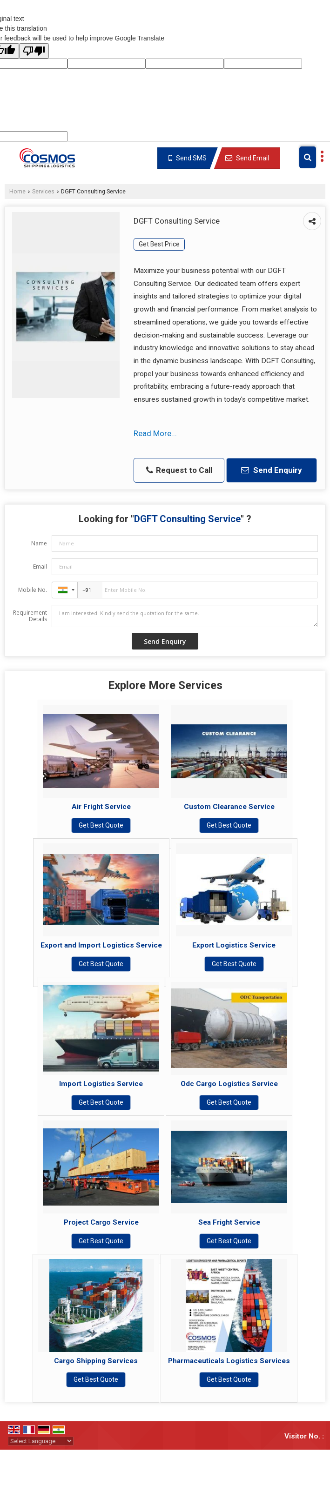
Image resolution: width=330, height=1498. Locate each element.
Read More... (155, 433)
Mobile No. (32, 590)
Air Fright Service (101, 806)
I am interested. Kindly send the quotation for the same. (185, 616)
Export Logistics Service (234, 945)
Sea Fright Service (229, 1222)
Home (17, 191)
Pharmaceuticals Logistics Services (229, 1361)
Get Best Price (159, 244)
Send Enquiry (271, 470)
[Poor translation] (34, 51)
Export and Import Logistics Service (101, 945)
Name (39, 543)
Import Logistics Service (101, 1084)
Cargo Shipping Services (96, 1361)
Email (40, 566)
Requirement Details (30, 616)
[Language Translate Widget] (41, 1441)
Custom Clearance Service (229, 806)
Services (43, 191)
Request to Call (179, 470)
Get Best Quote (101, 825)
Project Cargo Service (101, 1222)
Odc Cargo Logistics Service (229, 1084)
